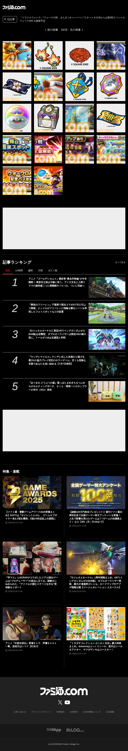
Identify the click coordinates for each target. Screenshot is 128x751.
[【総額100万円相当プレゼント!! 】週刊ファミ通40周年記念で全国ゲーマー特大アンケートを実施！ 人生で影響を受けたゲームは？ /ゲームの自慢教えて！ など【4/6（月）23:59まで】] (95, 492)
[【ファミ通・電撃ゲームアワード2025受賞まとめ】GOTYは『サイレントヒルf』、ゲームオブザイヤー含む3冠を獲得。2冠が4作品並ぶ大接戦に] (32, 492)
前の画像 (52, 29)
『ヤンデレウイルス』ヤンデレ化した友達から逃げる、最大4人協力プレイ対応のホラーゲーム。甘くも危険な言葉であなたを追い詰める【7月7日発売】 (57, 360)
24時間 (19, 270)
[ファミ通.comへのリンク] (14, 7)
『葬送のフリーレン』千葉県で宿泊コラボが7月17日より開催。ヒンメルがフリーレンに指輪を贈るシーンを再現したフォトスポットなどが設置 (57, 308)
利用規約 (60, 712)
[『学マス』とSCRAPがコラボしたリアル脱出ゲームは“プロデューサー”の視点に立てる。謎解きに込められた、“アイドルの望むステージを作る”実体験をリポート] (32, 558)
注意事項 (74, 712)
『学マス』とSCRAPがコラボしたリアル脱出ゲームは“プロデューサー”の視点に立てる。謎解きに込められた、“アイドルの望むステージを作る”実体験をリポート (31, 582)
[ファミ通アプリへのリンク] (54, 730)
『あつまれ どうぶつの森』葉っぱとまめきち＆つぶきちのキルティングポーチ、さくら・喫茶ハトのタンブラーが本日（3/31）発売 (57, 386)
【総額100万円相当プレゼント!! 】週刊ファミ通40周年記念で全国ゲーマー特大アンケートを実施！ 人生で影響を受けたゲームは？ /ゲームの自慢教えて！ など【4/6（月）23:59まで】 (95, 517)
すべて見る (120, 262)
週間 (30, 270)
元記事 (9, 19)
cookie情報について (92, 712)
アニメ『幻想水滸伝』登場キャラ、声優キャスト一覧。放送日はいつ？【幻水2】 (31, 645)
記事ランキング (17, 262)
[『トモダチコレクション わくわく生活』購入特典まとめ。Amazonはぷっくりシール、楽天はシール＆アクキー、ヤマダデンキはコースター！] (95, 623)
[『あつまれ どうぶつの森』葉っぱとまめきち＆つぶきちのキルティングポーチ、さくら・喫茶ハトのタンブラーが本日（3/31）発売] (106, 391)
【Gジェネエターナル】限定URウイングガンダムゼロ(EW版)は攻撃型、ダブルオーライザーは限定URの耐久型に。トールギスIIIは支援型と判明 (57, 334)
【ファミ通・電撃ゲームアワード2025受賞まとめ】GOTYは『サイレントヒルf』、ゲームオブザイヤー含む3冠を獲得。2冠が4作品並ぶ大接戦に (31, 515)
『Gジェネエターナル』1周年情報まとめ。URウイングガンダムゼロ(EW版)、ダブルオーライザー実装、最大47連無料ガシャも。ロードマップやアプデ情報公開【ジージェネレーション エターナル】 (95, 582)
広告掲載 (110, 712)
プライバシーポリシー (41, 712)
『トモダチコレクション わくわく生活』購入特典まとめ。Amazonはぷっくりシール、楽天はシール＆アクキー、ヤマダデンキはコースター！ (95, 646)
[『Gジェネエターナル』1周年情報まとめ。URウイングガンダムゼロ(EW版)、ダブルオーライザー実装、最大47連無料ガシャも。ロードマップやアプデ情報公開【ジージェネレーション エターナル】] (95, 558)
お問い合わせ (20, 712)
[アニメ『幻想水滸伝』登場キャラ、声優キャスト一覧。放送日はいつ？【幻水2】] (32, 623)
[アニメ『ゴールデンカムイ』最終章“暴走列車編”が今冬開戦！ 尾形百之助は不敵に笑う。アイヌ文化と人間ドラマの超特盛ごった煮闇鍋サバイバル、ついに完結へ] (106, 287)
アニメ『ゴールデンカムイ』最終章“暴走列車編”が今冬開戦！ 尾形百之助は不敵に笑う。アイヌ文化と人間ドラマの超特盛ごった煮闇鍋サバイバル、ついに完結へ (57, 282)
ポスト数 (52, 270)
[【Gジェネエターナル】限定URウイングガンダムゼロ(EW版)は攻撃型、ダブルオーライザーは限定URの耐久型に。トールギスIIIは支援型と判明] (106, 339)
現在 (7, 270)
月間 (40, 270)
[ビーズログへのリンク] (75, 730)
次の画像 (75, 29)
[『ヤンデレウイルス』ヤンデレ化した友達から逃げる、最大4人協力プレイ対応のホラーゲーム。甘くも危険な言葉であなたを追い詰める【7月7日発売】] (106, 365)
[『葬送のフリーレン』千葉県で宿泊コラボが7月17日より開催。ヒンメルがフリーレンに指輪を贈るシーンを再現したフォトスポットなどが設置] (106, 313)
